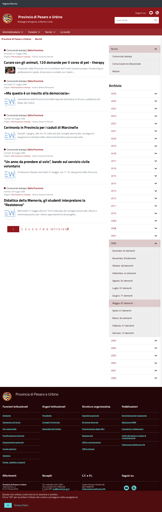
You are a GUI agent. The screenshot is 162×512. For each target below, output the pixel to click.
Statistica (7, 455)
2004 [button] (113, 348)
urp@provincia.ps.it (61, 488)
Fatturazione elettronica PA (93, 488)
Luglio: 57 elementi (122, 288)
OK (8, 505)
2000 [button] (113, 378)
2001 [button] (113, 370)
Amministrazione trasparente (134, 415)
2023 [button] (113, 116)
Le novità (65, 32)
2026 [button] (113, 93)
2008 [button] (113, 228)
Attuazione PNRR (129, 422)
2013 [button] (113, 191)
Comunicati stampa (122, 56)
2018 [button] (113, 153)
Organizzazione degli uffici (93, 429)
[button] (155, 49)
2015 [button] (113, 176)
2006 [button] (113, 243)
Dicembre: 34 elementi (123, 250)
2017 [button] (113, 161)
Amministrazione (11, 32)
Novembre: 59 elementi (124, 258)
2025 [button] (113, 101)
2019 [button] (113, 146)
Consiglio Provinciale (51, 422)
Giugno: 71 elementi (122, 295)
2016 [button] (113, 168)
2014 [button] (113, 183)
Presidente (47, 415)
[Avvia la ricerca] (155, 20)
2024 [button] (113, 108)
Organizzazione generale (13, 442)
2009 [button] (113, 221)
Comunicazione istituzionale (126, 64)
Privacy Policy (21, 505)
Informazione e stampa (21, 56)
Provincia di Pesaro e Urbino (40, 17)
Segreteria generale (90, 415)
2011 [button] (113, 206)
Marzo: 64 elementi (122, 318)
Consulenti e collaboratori (132, 429)
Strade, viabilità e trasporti (14, 462)
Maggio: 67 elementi (122, 303)
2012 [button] (113, 198)
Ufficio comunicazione (91, 442)
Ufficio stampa (88, 449)
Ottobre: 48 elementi (122, 265)
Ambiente (7, 415)
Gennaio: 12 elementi (123, 333)
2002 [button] (113, 363)
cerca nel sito (122, 20)
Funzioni (32, 32)
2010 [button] (113, 213)
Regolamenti (87, 435)
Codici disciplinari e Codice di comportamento (134, 437)
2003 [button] (113, 355)
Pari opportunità (9, 429)
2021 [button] (113, 131)
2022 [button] (113, 123)
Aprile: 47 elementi (121, 310)
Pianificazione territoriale (13, 435)
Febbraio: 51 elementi (123, 325)
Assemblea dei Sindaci (51, 429)
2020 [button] (113, 138)
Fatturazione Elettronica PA (133, 444)
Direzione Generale (90, 422)
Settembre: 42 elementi (124, 273)
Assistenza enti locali (11, 422)
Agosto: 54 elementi (122, 280)
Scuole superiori (9, 449)
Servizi (48, 32)
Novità (38, 39)
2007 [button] (113, 235)
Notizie (115, 71)
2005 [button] (113, 340)
